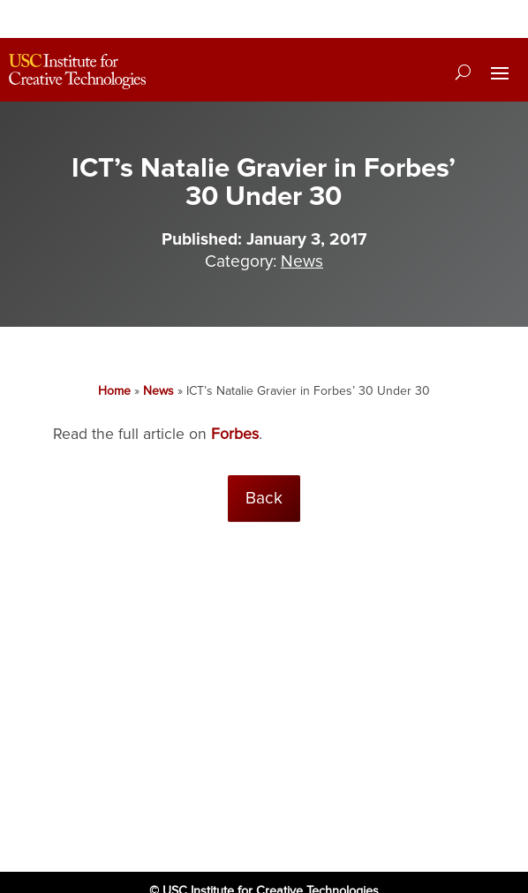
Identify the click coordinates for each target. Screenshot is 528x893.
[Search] (463, 71)
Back (264, 498)
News (302, 261)
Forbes (235, 434)
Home (114, 390)
